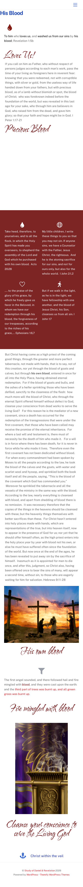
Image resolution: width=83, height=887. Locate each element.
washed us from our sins (53, 36)
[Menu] (75, 4)
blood (26, 684)
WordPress (32, 874)
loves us (25, 36)
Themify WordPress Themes (55, 874)
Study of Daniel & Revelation (40, 870)
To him (8, 36)
